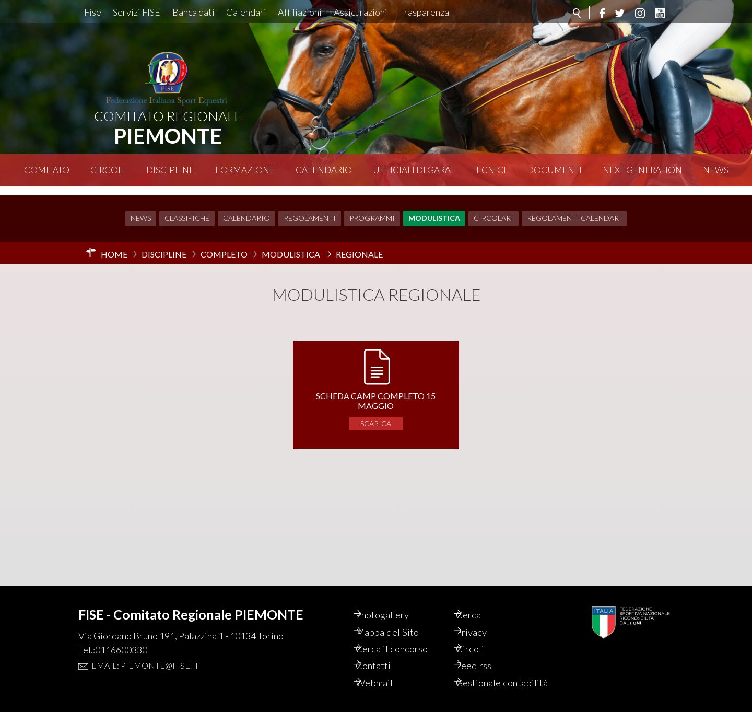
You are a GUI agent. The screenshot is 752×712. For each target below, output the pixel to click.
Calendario (324, 170)
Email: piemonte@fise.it (145, 648)
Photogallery (395, 598)
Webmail (386, 669)
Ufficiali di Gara (412, 170)
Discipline (170, 170)
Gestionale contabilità (490, 675)
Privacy (483, 616)
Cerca (480, 598)
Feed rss (485, 652)
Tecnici (489, 170)
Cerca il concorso (405, 634)
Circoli (107, 170)
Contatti (385, 652)
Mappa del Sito (399, 616)
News (715, 170)
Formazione (245, 170)
